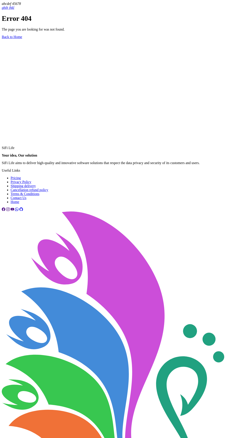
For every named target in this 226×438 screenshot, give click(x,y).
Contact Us (18, 198)
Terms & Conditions (25, 194)
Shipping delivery (23, 186)
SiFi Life (8, 148)
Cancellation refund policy (29, 190)
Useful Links (11, 170)
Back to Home (12, 37)
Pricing (16, 178)
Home (15, 202)
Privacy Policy (21, 182)
